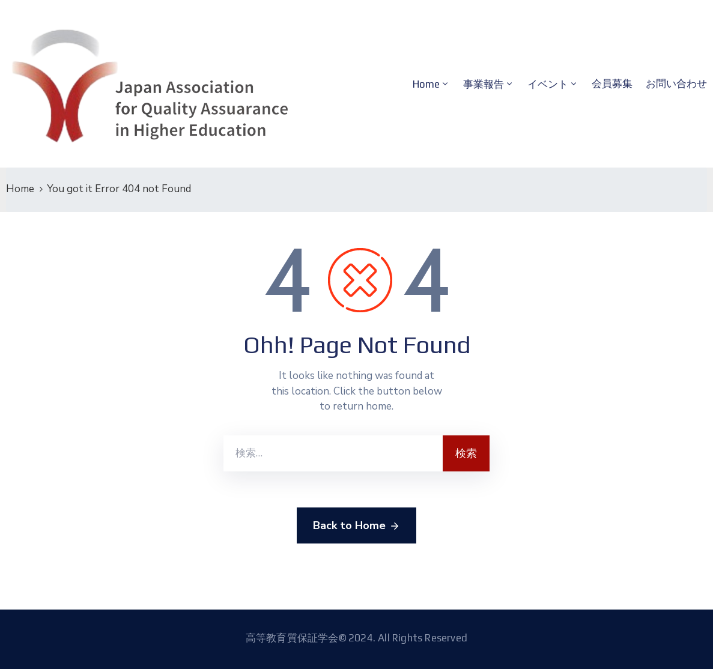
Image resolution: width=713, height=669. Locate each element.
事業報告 (483, 84)
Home (426, 84)
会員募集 (612, 83)
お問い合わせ (676, 83)
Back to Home (356, 526)
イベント (547, 84)
